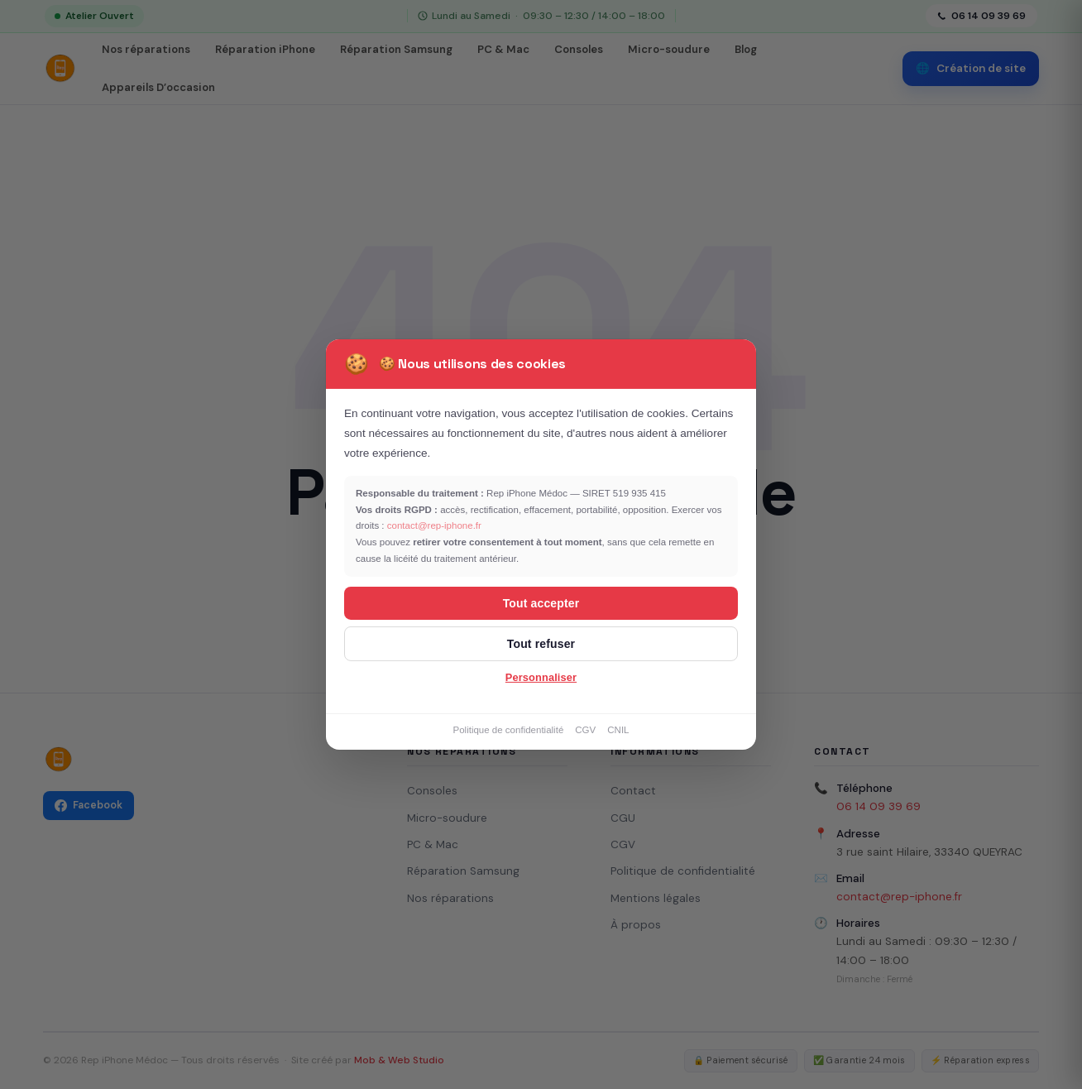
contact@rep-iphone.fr (434, 525)
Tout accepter (541, 603)
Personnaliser (541, 677)
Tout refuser (541, 643)
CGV (585, 730)
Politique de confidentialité (507, 730)
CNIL (618, 730)
